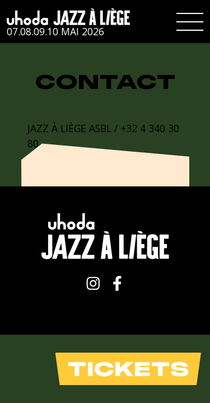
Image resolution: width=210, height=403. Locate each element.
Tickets (128, 368)
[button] (189, 22)
